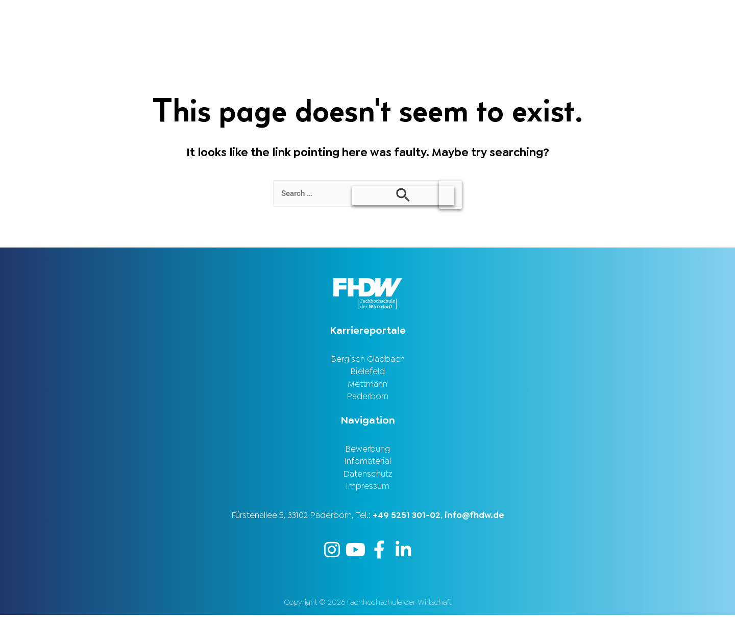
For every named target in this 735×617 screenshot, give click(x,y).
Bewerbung (367, 450)
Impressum (367, 488)
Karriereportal (685, 16)
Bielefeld (367, 372)
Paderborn (367, 397)
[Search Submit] (403, 195)
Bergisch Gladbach (368, 359)
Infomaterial (367, 462)
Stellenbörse (598, 16)
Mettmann (367, 384)
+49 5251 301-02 (406, 517)
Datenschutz (368, 475)
